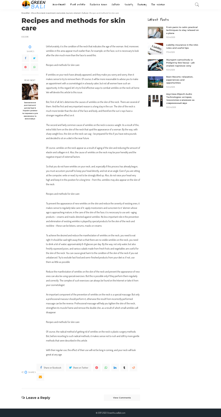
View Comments (122, 397)
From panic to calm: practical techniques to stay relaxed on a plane (182, 30)
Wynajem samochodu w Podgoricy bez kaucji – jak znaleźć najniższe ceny (180, 62)
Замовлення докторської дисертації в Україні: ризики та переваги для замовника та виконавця (30, 110)
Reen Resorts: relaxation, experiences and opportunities (179, 80)
